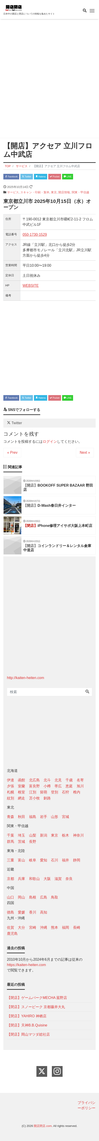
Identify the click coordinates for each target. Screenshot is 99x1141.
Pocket (54, 176)
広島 (43, 897)
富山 (21, 860)
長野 (32, 841)
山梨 (32, 835)
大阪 (47, 879)
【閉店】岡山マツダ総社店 (28, 1034)
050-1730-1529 (35, 234)
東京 (54, 192)
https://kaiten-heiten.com (26, 965)
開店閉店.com (43, 1126)
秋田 (21, 817)
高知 (43, 912)
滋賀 (58, 879)
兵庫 (21, 879)
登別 (54, 792)
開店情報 (64, 192)
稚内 (76, 792)
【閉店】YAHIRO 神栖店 (26, 1016)
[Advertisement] (49, 79)
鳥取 (54, 897)
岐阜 (32, 860)
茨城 (21, 841)
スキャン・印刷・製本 (34, 192)
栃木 (65, 835)
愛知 (43, 860)
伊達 (10, 780)
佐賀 (10, 927)
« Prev (12, 452)
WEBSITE (31, 285)
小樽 (47, 786)
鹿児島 (12, 933)
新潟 (43, 835)
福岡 (65, 927)
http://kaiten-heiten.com (25, 678)
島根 (32, 897)
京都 (10, 879)
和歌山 (34, 879)
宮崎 (32, 927)
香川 (32, 912)
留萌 (43, 792)
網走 (21, 798)
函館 (21, 780)
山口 (10, 897)
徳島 (10, 912)
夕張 (10, 786)
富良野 (34, 786)
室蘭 (21, 786)
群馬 (10, 841)
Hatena (41, 176)
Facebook (11, 176)
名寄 (80, 780)
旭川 (80, 786)
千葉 (10, 835)
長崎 (76, 927)
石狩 (65, 792)
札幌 (10, 792)
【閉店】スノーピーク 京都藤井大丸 (36, 1007)
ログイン (50, 441)
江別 (32, 792)
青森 (10, 817)
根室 (21, 792)
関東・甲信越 (80, 192)
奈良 (69, 879)
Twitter (26, 176)
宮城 (65, 817)
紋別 (10, 798)
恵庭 (69, 786)
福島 (32, 817)
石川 (54, 860)
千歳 (69, 780)
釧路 (47, 798)
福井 (65, 860)
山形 (54, 817)
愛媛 (21, 912)
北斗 (47, 780)
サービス (13, 192)
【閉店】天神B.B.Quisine (27, 1025)
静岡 (76, 860)
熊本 (54, 927)
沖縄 (43, 927)
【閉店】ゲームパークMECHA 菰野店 (37, 998)
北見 (58, 780)
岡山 (21, 897)
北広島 (34, 780)
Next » (85, 452)
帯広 (58, 786)
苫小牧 (34, 798)
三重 (10, 860)
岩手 (43, 817)
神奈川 (78, 835)
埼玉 (21, 835)
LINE (68, 176)
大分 (21, 927)
